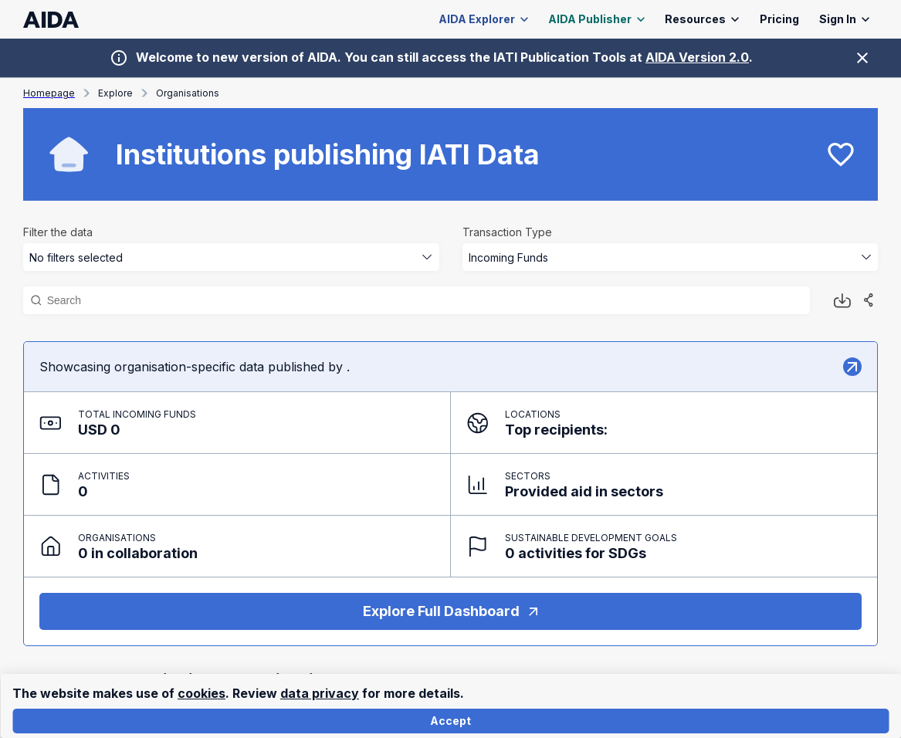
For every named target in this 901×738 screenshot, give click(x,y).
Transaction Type (507, 232)
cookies (201, 693)
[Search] (424, 300)
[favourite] (840, 154)
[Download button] (842, 300)
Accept (450, 721)
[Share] (868, 300)
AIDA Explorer (484, 20)
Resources (702, 20)
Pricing (779, 19)
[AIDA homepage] (51, 20)
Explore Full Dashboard (450, 611)
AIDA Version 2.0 (697, 57)
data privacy (319, 693)
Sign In (844, 20)
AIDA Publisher (596, 20)
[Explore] (852, 366)
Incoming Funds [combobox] (508, 257)
